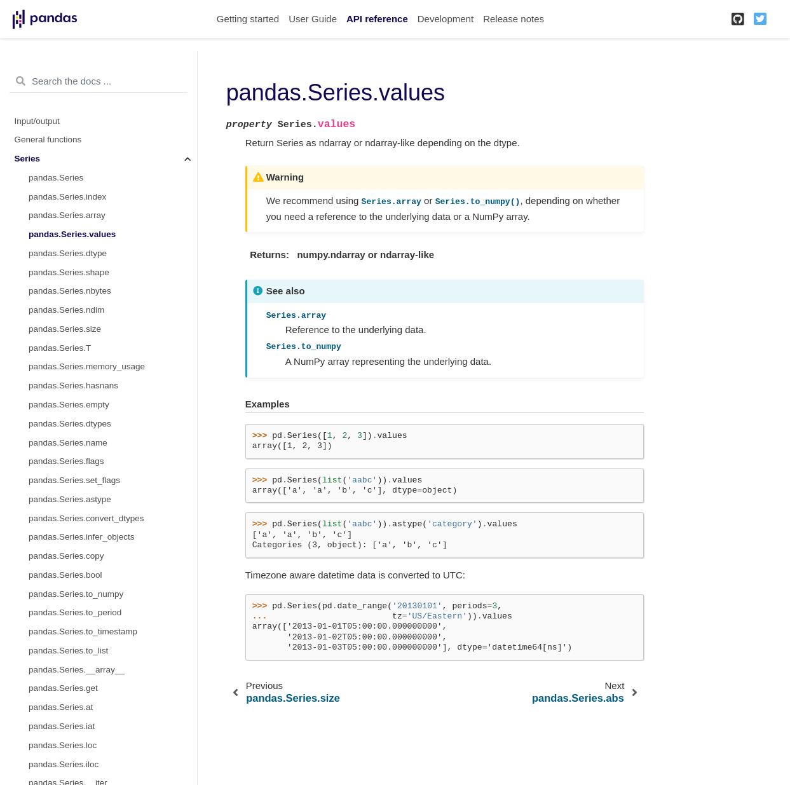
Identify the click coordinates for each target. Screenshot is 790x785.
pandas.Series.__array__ (77, 669)
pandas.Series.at (61, 707)
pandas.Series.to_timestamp (83, 631)
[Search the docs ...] (98, 81)
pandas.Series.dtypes (70, 423)
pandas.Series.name (68, 442)
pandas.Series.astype (70, 499)
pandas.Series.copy (66, 556)
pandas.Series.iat (62, 726)
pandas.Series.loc (63, 745)
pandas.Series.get (63, 688)
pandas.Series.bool (65, 575)
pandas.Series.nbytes (70, 291)
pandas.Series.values (72, 234)
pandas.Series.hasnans (73, 385)
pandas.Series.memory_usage (87, 366)
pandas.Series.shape (69, 272)
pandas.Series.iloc (64, 764)
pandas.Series (56, 177)
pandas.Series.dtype (68, 253)
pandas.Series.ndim (66, 310)
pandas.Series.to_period (75, 612)
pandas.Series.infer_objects (82, 537)
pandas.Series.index (67, 196)
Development (445, 18)
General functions (48, 139)
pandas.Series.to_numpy (76, 594)
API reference (377, 18)
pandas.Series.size (65, 329)
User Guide (313, 18)
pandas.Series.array (67, 215)
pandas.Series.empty (69, 404)
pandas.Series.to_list (68, 650)
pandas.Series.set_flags (74, 480)
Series (28, 158)
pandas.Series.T (60, 348)
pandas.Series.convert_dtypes (86, 518)
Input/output (37, 121)
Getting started (248, 18)
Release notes (513, 18)
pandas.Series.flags (66, 461)
